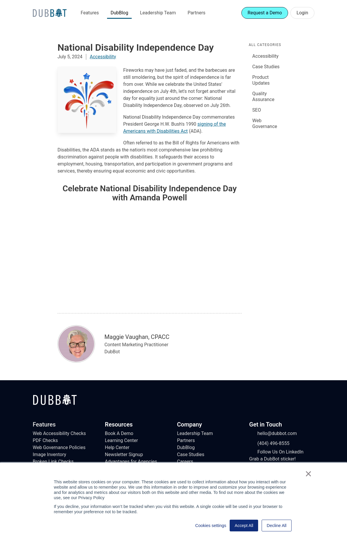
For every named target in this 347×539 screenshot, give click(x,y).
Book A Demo (119, 433)
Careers (185, 461)
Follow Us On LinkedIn (276, 452)
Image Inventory (49, 454)
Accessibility (103, 56)
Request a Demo (265, 13)
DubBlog (119, 13)
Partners (197, 13)
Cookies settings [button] (210, 525)
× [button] (308, 473)
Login (302, 13)
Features (90, 13)
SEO (256, 110)
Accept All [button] (244, 525)
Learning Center (121, 440)
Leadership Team (158, 13)
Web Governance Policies (59, 447)
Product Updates (261, 80)
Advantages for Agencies (131, 461)
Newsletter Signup (124, 454)
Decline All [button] (276, 525)
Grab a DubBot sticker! (272, 459)
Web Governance (264, 123)
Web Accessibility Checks (59, 433)
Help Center (117, 447)
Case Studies (266, 66)
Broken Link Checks (53, 461)
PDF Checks (45, 440)
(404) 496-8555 (269, 443)
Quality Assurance (263, 96)
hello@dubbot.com (273, 433)
